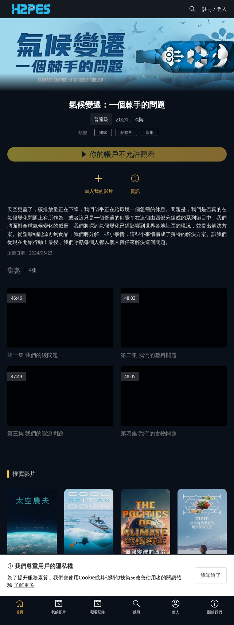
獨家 (103, 132)
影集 (149, 132)
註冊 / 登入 (214, 8)
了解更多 (24, 584)
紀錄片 (126, 132)
